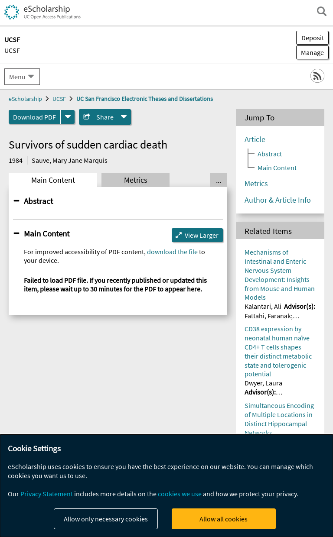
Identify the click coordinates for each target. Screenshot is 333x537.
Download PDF (34, 117)
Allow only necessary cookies (106, 518)
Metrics (135, 180)
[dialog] (166, 485)
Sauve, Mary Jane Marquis (70, 160)
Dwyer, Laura (263, 382)
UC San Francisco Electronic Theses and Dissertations (144, 99)
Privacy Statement (46, 493)
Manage (310, 52)
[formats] (68, 117)
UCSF (12, 50)
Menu (17, 76)
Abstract (38, 201)
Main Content (53, 180)
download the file (172, 251)
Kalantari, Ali (263, 306)
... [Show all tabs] (218, 180)
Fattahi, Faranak (268, 315)
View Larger (202, 235)
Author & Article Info (278, 200)
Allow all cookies (223, 518)
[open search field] (322, 11)
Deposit (312, 37)
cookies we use (180, 493)
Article (255, 139)
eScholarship (25, 99)
